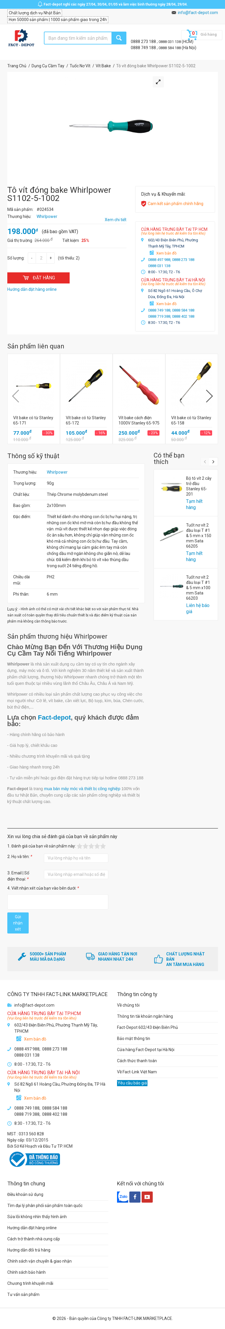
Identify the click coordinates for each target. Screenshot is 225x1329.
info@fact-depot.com (198, 12)
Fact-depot (54, 717)
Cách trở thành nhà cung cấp (33, 1239)
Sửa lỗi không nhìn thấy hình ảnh (37, 1216)
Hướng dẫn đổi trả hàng (28, 1250)
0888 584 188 (170, 48)
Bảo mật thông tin (133, 1038)
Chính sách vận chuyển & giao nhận (39, 1261)
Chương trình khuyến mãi (30, 1283)
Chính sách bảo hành (26, 1272)
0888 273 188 (144, 41)
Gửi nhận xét (18, 922)
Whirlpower (57, 472)
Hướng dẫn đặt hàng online (32, 1227)
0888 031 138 (170, 41)
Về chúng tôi (128, 1005)
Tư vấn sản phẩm (23, 1294)
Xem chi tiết (115, 219)
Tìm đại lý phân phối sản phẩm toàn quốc (45, 1205)
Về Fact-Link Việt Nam (137, 1072)
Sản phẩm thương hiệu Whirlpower (57, 636)
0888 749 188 (144, 47)
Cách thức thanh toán (137, 1060)
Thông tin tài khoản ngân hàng (145, 1016)
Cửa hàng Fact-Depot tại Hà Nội (145, 1049)
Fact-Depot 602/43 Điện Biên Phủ (147, 1027)
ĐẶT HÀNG (38, 278)
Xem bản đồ (166, 253)
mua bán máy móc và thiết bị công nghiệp (82, 788)
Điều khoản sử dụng (25, 1194)
